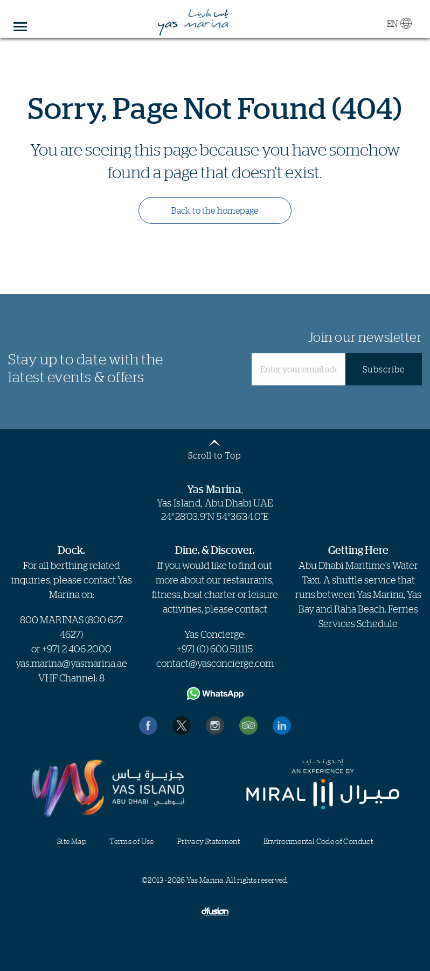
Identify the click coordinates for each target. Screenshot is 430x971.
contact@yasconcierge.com (215, 663)
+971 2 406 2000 (77, 649)
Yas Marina (193, 22)
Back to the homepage (214, 210)
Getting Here (358, 550)
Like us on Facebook (148, 725)
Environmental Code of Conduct (318, 841)
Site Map (71, 841)
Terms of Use (131, 841)
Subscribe (384, 369)
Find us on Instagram (215, 725)
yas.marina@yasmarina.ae (71, 663)
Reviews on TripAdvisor (248, 725)
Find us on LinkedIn (282, 725)
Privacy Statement (208, 841)
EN (399, 23)
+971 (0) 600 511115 (215, 649)
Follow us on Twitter (181, 725)
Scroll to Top (214, 455)
